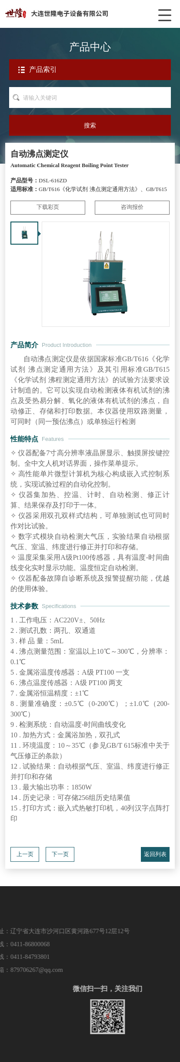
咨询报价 (132, 207)
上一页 (25, 854)
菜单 (166, 11)
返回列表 (155, 854)
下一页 (60, 854)
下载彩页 (48, 207)
